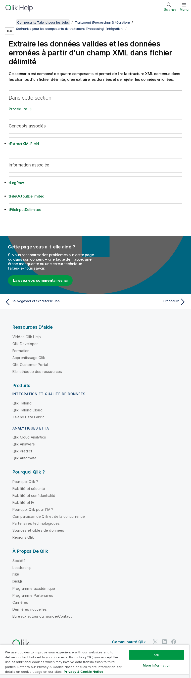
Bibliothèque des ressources (37, 371)
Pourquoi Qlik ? (25, 481)
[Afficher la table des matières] (10, 22)
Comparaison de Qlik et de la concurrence (48, 516)
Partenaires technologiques (36, 523)
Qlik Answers (23, 444)
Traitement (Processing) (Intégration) (102, 22)
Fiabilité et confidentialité (33, 495)
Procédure (18, 109)
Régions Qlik (23, 537)
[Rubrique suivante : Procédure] (142, 302)
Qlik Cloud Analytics (29, 437)
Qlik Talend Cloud (27, 410)
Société (19, 560)
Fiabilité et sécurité (28, 488)
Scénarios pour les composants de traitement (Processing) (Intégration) (70, 29)
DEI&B (17, 581)
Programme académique (33, 588)
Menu (184, 9)
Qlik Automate (24, 458)
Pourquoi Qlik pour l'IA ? (32, 509)
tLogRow (16, 182)
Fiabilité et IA (23, 502)
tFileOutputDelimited (27, 196)
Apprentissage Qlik (28, 358)
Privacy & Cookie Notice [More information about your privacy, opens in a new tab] (83, 672)
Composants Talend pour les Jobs (43, 22)
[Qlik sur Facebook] (174, 641)
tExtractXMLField (24, 143)
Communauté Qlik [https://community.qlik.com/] (128, 641)
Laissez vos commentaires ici (40, 280)
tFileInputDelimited (25, 209)
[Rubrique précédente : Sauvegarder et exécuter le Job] (49, 302)
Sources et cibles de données (38, 530)
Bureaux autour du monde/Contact (42, 616)
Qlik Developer (25, 344)
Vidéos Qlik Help (26, 337)
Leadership (22, 567)
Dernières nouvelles (29, 609)
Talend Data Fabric (28, 417)
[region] (94, 661)
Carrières (20, 602)
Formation (20, 351)
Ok (156, 655)
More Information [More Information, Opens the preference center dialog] (157, 665)
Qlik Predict (22, 451)
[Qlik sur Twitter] (155, 641)
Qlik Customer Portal (30, 364)
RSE (15, 574)
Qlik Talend (22, 403)
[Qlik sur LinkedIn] (164, 641)
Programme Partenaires (32, 595)
